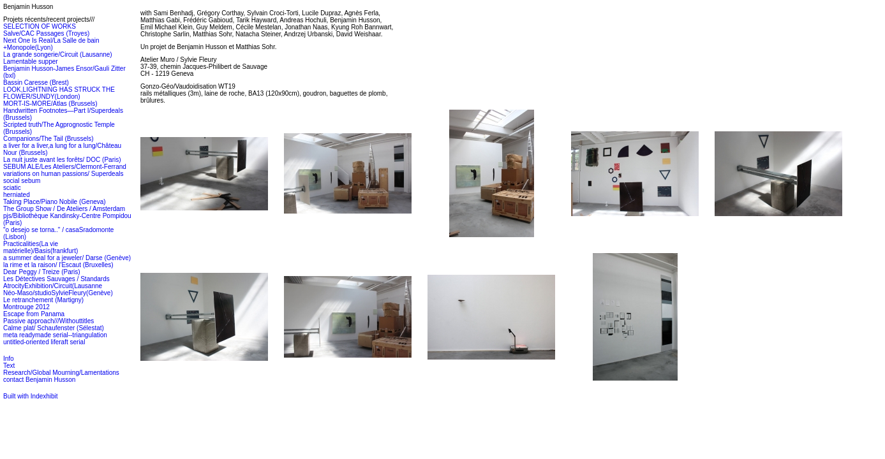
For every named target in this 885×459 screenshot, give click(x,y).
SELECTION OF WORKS (39, 26)
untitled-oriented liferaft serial (44, 342)
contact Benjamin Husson (39, 379)
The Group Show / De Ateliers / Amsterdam (64, 208)
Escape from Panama (33, 313)
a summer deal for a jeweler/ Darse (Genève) (67, 257)
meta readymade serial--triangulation (55, 335)
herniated (16, 194)
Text (9, 365)
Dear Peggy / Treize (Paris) (41, 271)
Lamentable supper (30, 61)
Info (8, 358)
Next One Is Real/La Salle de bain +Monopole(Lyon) (51, 44)
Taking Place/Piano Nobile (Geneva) (54, 201)
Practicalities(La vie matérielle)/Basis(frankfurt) (40, 247)
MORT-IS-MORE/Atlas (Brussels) (50, 103)
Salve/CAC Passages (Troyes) (46, 33)
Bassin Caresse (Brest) (36, 82)
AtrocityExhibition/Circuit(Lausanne (52, 285)
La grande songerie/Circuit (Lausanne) (57, 54)
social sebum (21, 180)
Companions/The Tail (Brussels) (48, 138)
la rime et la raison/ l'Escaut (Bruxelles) (58, 264)
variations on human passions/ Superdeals (63, 173)
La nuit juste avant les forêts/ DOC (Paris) (62, 159)
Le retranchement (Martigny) (43, 299)
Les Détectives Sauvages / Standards (56, 278)
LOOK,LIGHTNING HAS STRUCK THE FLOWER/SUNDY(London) (59, 93)
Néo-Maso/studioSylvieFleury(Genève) (58, 292)
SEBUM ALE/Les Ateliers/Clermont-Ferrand (64, 166)
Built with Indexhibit (30, 396)
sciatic (12, 187)
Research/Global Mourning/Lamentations (61, 372)
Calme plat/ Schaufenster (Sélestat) (53, 328)
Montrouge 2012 (26, 306)
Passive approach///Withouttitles (48, 320)
